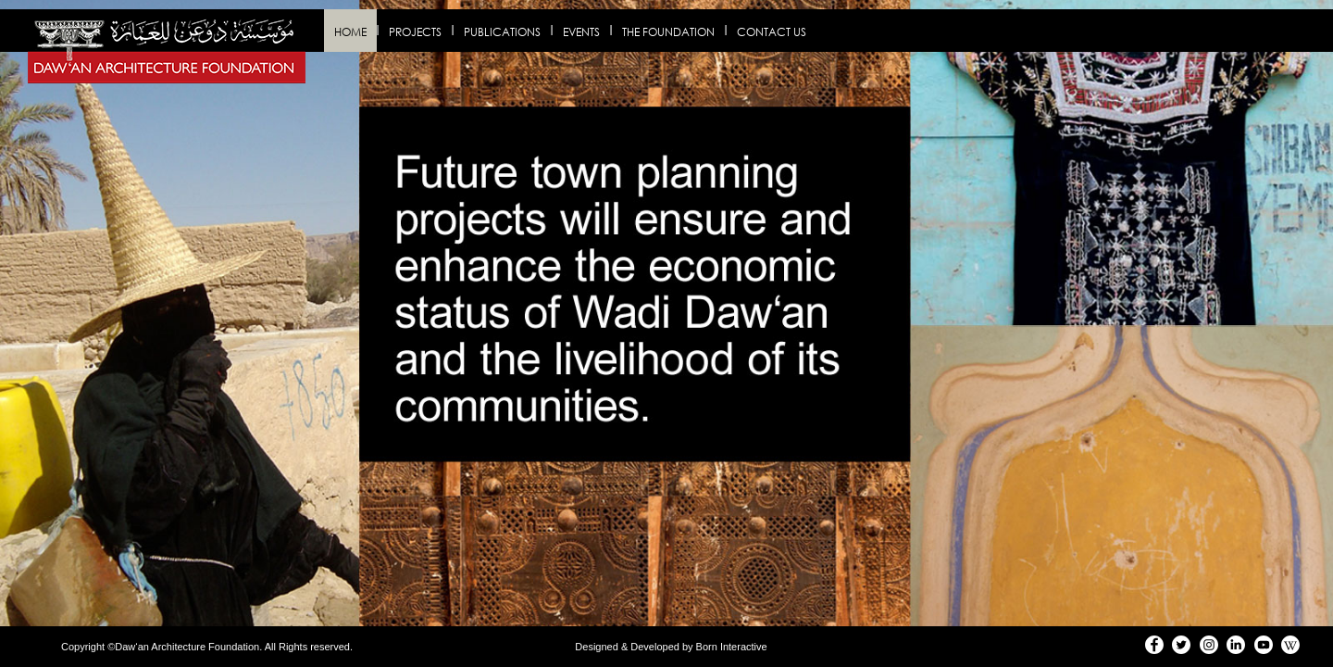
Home (350, 32)
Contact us (771, 32)
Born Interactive (731, 646)
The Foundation (668, 32)
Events (581, 32)
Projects (415, 32)
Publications (502, 32)
